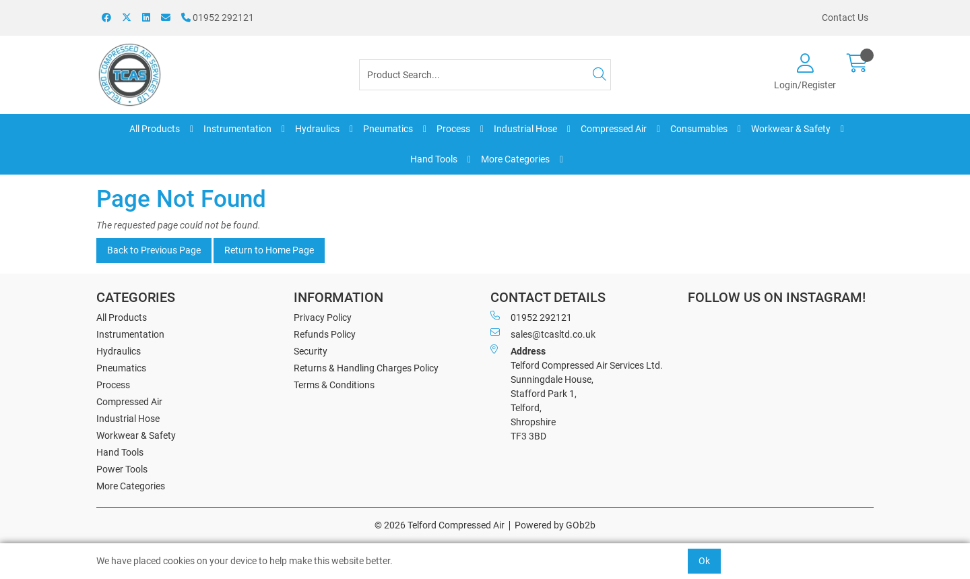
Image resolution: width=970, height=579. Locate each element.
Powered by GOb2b (555, 525)
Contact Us (845, 17)
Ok (704, 560)
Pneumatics (388, 128)
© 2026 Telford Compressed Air (440, 525)
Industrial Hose (525, 128)
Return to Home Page (269, 250)
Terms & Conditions (334, 384)
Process (453, 128)
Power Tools (122, 469)
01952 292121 (217, 17)
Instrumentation (237, 128)
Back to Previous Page (154, 250)
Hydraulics (317, 128)
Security (310, 351)
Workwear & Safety (791, 128)
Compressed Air (614, 128)
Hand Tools (433, 159)
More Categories (515, 159)
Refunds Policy (325, 334)
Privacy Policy (323, 317)
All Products (154, 128)
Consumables (699, 128)
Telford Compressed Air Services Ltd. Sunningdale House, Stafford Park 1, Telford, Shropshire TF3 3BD (576, 392)
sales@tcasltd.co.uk (542, 334)
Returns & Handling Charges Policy (366, 368)
